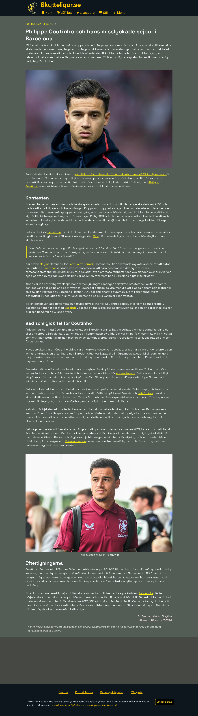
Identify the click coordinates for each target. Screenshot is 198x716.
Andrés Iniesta (126, 373)
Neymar (45, 264)
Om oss (63, 692)
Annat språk (164, 701)
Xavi (96, 236)
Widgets (136, 692)
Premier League (75, 441)
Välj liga (64, 13)
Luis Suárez (145, 393)
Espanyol (71, 307)
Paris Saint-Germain (82, 264)
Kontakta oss (84, 692)
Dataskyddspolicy (112, 692)
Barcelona (54, 232)
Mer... (119, 13)
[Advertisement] (99, 660)
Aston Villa (146, 593)
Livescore (85, 13)
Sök (104, 13)
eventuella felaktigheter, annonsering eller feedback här (84, 705)
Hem (46, 13)
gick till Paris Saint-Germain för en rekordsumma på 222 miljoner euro (119, 174)
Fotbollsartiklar (39, 24)
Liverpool (49, 268)
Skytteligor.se (61, 5)
